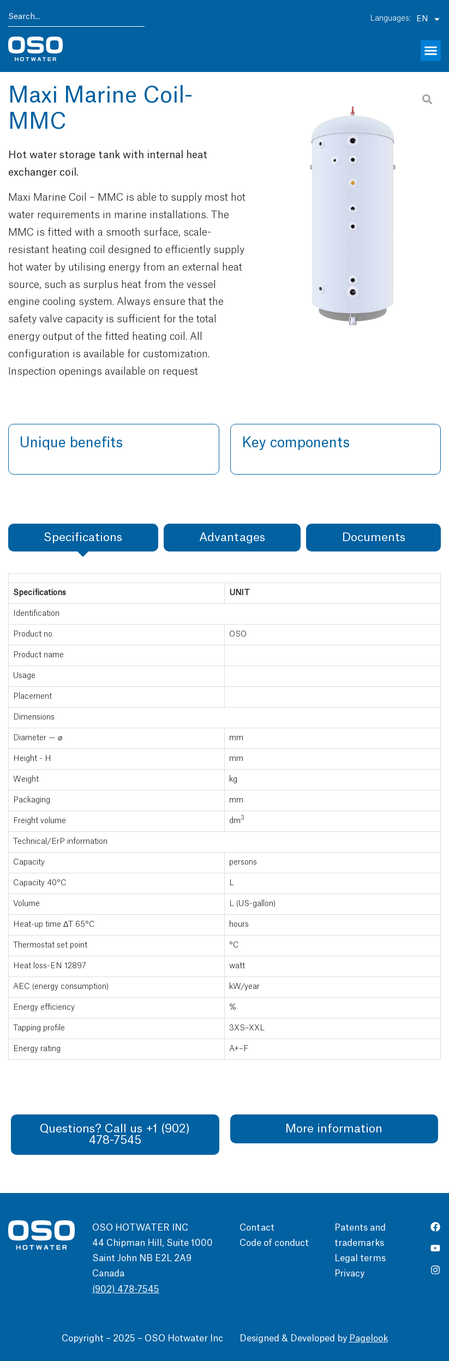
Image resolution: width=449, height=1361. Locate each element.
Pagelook (368, 1338)
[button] (431, 50)
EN (428, 18)
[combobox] (76, 19)
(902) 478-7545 (125, 1289)
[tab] (83, 537)
